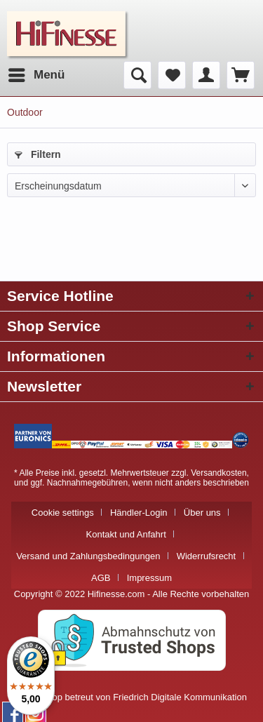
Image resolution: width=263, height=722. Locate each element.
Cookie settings (63, 512)
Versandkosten (218, 473)
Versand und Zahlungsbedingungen (88, 556)
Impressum (149, 578)
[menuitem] (36, 75)
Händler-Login (139, 512)
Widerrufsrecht (206, 556)
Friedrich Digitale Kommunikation (180, 697)
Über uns (202, 512)
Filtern (38, 154)
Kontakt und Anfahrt (126, 534)
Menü (36, 72)
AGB (100, 578)
